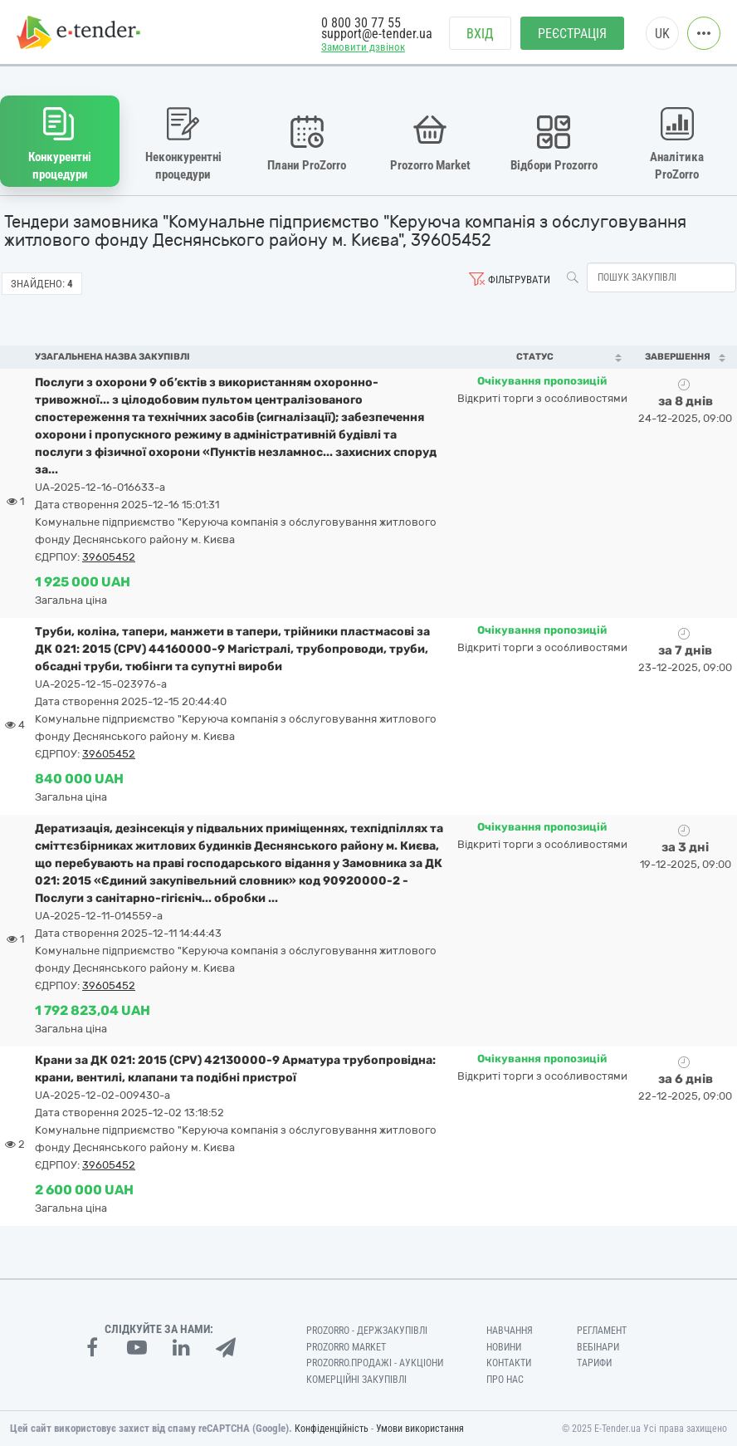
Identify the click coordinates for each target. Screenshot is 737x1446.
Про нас (505, 1379)
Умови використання (420, 1428)
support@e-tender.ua (376, 34)
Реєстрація (572, 34)
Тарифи (594, 1363)
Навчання (509, 1330)
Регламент (602, 1330)
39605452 (108, 557)
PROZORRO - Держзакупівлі (366, 1330)
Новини (503, 1347)
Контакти (508, 1363)
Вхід (480, 34)
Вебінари (598, 1347)
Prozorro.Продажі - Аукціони (374, 1363)
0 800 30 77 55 (361, 23)
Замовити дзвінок (363, 47)
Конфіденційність (331, 1428)
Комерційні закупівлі (356, 1379)
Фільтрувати (519, 279)
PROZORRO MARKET (346, 1347)
